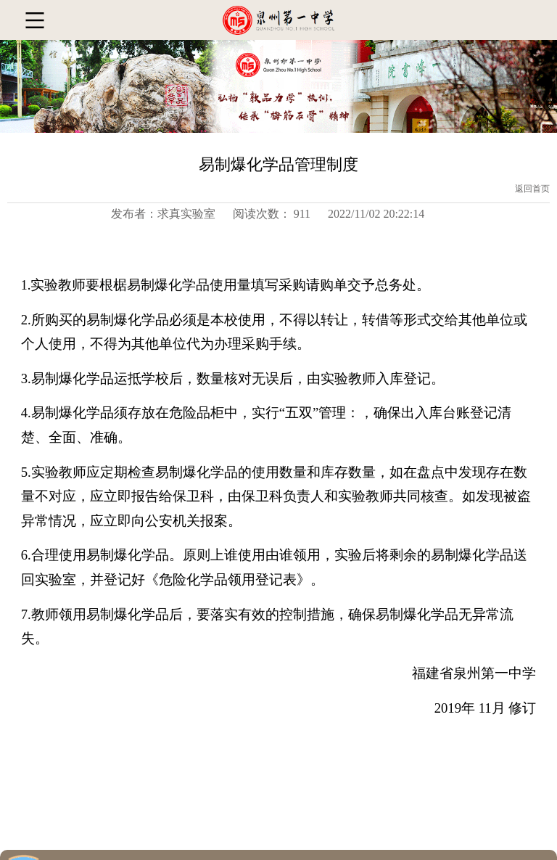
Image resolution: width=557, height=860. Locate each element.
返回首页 (532, 189)
